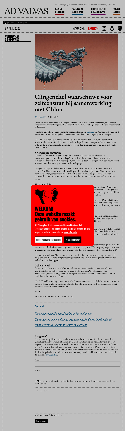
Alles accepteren (73, 239)
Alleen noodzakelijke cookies (48, 239)
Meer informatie (70, 232)
